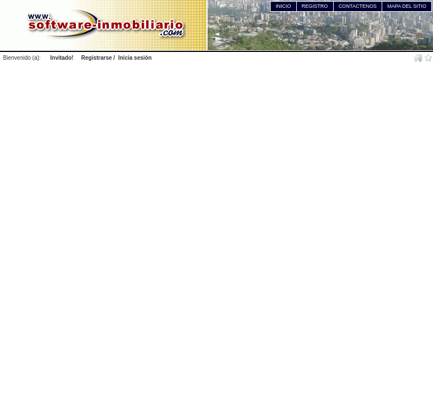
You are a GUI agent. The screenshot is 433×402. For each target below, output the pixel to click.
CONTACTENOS (358, 6)
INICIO (283, 6)
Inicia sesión (135, 58)
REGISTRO (315, 6)
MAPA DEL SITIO (406, 6)
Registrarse (96, 58)
